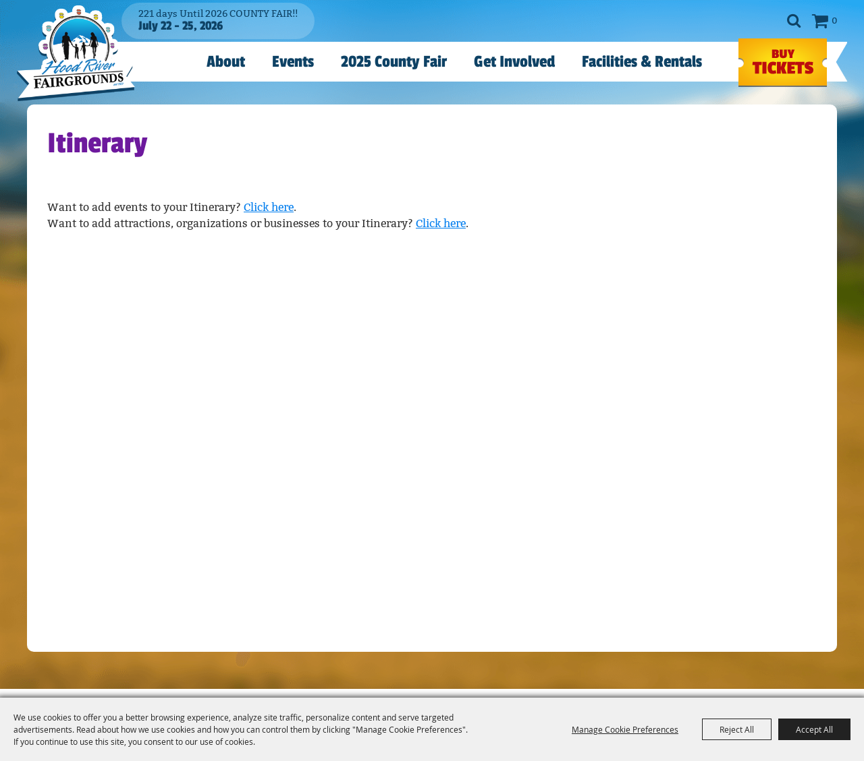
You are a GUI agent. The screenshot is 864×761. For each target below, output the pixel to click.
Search (793, 21)
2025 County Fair (394, 61)
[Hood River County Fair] (76, 53)
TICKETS (782, 62)
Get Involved (514, 61)
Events (293, 61)
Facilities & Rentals (642, 61)
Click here (269, 207)
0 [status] (834, 21)
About (226, 61)
